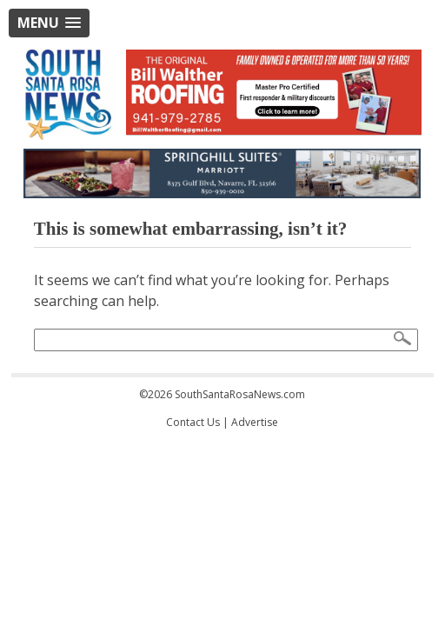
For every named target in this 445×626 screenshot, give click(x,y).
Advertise (254, 422)
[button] (49, 23)
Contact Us (193, 422)
